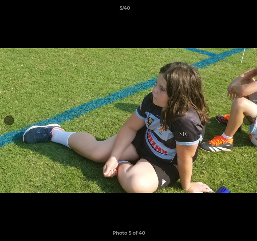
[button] (233, 10)
